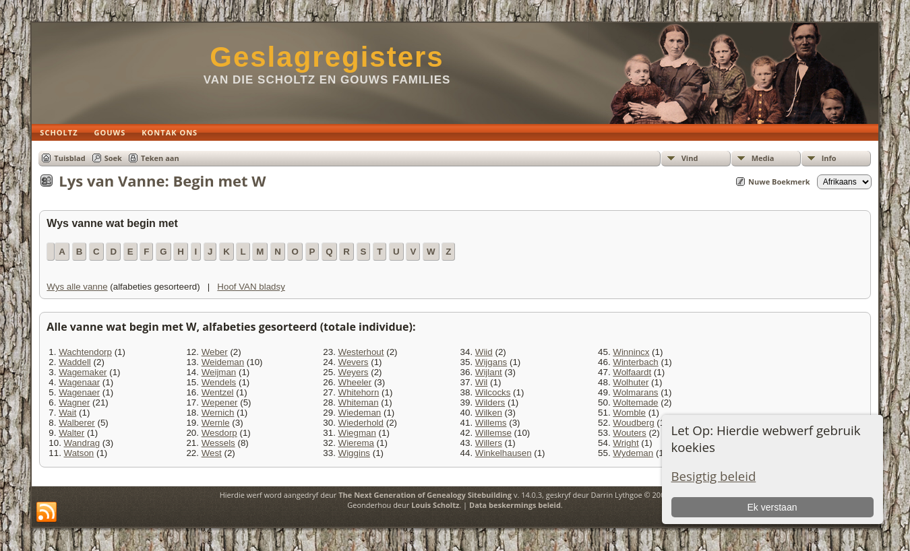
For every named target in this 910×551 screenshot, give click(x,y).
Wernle (216, 423)
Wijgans (491, 362)
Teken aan (160, 158)
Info (829, 158)
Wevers (353, 362)
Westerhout (361, 352)
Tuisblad (69, 158)
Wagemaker (83, 372)
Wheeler (355, 382)
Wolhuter (630, 382)
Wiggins (354, 453)
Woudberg (633, 423)
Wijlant (488, 372)
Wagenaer (79, 392)
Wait (67, 413)
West (212, 453)
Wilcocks (493, 392)
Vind (689, 158)
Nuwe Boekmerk (779, 181)
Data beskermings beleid (515, 505)
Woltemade (635, 402)
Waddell (75, 362)
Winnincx (631, 352)
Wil (481, 382)
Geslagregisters (327, 57)
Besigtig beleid (713, 475)
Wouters (629, 433)
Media (763, 158)
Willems (491, 423)
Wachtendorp (85, 352)
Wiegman (357, 433)
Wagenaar (79, 382)
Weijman (219, 372)
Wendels (219, 382)
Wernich (218, 413)
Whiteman (358, 402)
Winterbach (635, 362)
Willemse (493, 433)
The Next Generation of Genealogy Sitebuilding (425, 495)
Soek (113, 158)
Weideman (223, 362)
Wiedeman (360, 413)
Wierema (356, 443)
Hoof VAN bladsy (251, 287)
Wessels (218, 443)
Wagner (74, 402)
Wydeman (633, 453)
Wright (625, 443)
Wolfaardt (632, 372)
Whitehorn (359, 392)
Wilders (490, 402)
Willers (488, 443)
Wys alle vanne (77, 287)
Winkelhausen (503, 453)
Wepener (220, 402)
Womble (629, 413)
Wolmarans (635, 392)
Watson (79, 453)
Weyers (353, 372)
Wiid (484, 352)
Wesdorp (219, 433)
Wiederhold (361, 423)
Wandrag (82, 443)
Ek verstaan (772, 507)
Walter (71, 433)
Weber (215, 352)
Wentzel (218, 392)
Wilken (488, 413)
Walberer (77, 423)
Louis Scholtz (435, 505)
